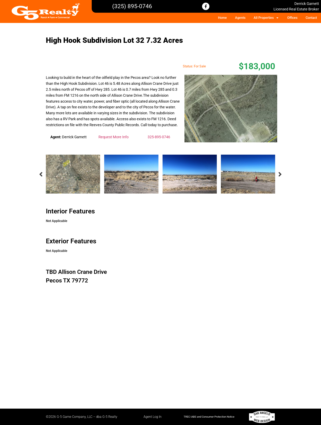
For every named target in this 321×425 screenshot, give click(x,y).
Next (280, 174)
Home (222, 18)
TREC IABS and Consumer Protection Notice (209, 416)
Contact (311, 18)
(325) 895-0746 (132, 6)
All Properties (266, 18)
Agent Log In (153, 417)
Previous (41, 174)
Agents (240, 18)
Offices (292, 18)
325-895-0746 (159, 137)
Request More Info (113, 137)
